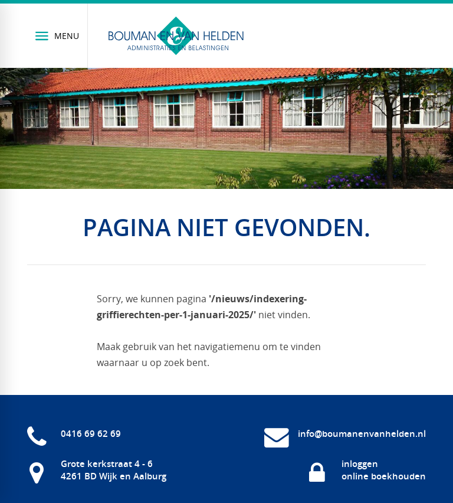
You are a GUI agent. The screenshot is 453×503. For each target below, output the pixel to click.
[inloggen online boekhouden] (367, 470)
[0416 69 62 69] (74, 433)
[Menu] (57, 36)
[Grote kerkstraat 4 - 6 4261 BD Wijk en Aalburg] (96, 470)
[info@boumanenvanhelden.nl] (345, 433)
